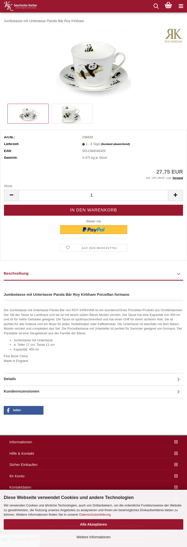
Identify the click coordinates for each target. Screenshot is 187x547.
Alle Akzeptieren (93, 524)
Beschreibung (16, 273)
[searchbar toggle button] (156, 6)
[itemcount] (93, 195)
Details (10, 379)
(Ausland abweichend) (115, 144)
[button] (23, 410)
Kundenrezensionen (21, 391)
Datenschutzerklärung (95, 514)
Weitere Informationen (93, 537)
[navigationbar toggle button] (181, 6)
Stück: (8, 186)
